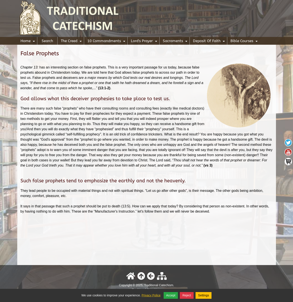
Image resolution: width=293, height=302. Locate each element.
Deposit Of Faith (209, 42)
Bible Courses (244, 42)
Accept (170, 295)
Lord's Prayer (144, 42)
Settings (203, 295)
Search (47, 41)
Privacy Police (151, 295)
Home (28, 42)
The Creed (72, 42)
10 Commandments (106, 42)
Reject (186, 295)
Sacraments (175, 42)
